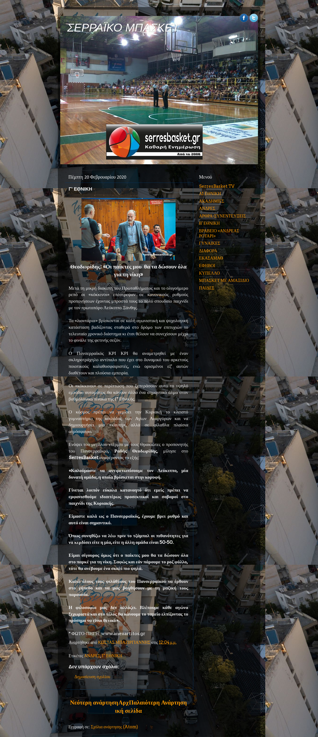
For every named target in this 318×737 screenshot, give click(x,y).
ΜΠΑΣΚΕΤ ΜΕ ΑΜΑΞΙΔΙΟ (224, 280)
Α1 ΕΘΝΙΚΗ (210, 193)
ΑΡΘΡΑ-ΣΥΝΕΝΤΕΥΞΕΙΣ (222, 215)
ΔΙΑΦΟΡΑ (208, 250)
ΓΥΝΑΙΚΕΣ (209, 243)
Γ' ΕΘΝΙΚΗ (112, 655)
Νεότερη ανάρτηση (94, 702)
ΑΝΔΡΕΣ (92, 655)
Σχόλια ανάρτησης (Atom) (114, 726)
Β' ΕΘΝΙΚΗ (209, 223)
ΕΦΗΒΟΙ (207, 265)
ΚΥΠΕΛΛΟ (209, 273)
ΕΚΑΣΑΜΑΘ (211, 258)
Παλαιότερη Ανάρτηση (158, 702)
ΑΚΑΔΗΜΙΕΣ (211, 201)
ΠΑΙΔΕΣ (206, 287)
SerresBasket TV (216, 186)
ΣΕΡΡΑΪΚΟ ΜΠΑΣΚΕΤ (123, 27)
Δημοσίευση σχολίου (92, 676)
